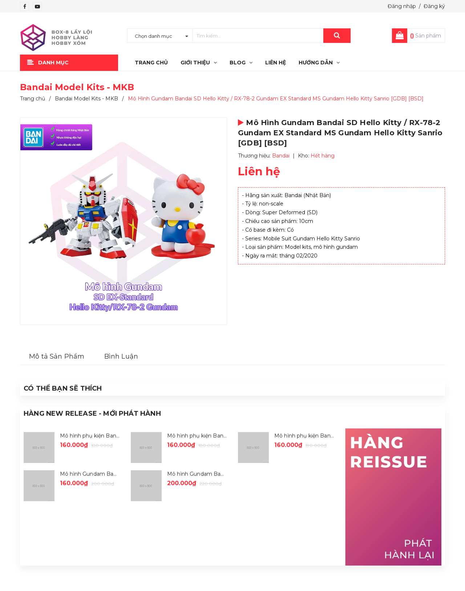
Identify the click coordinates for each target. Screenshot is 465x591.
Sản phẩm (425, 35)
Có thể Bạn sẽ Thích (63, 388)
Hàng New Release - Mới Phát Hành (92, 414)
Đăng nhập (402, 6)
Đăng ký (434, 6)
